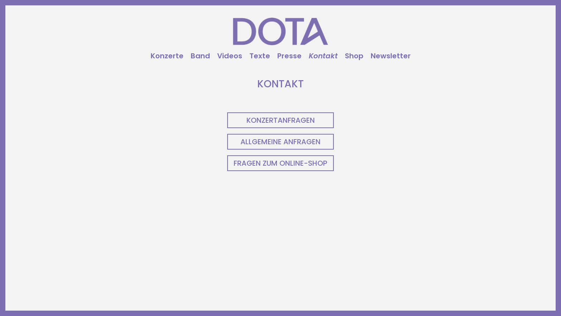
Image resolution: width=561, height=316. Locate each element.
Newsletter (391, 56)
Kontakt (323, 56)
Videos (229, 56)
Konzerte (167, 56)
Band (200, 56)
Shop (354, 56)
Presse (289, 56)
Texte (259, 56)
